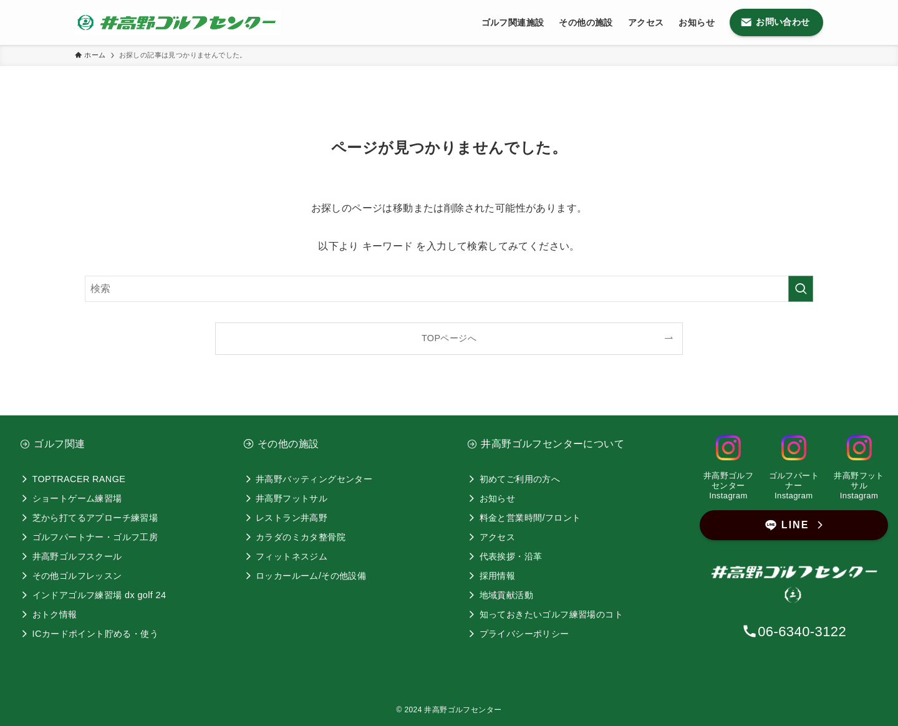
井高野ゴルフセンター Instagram (728, 485)
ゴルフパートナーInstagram (794, 485)
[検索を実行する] (800, 289)
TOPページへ (449, 338)
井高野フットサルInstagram (859, 485)
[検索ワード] (449, 289)
